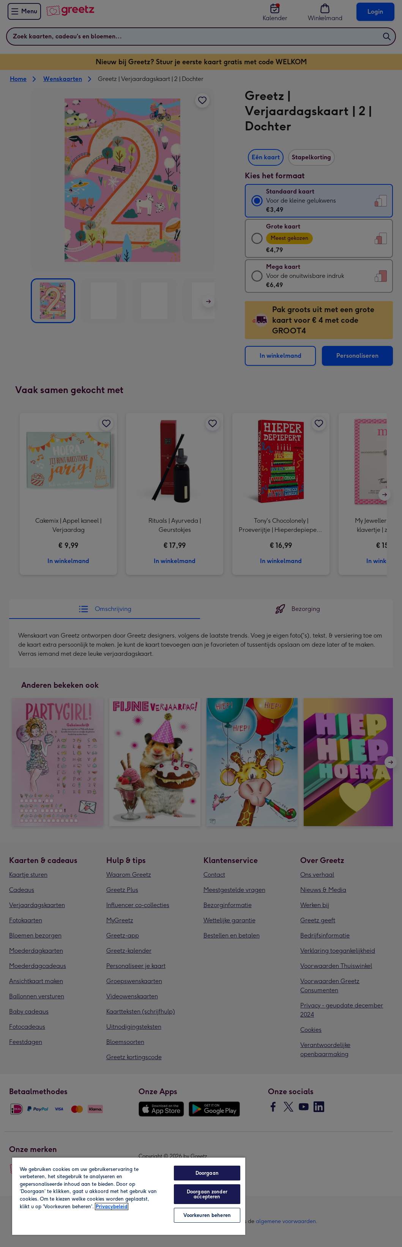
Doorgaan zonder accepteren (207, 1194)
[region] (128, 1196)
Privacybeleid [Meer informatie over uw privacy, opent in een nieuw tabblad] (112, 1206)
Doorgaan (207, 1173)
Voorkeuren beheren (207, 1215)
